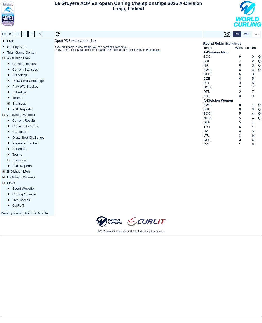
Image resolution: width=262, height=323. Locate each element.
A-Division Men (18, 58)
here (123, 47)
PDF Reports (22, 109)
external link (87, 41)
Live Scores (21, 200)
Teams (17, 98)
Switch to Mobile (35, 213)
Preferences (153, 49)
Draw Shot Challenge (28, 81)
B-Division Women (21, 177)
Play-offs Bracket (25, 86)
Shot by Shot (16, 47)
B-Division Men (18, 171)
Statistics (19, 103)
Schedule (19, 92)
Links (11, 183)
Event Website (23, 189)
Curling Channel (24, 194)
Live (10, 41)
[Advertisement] (128, 22)
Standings (19, 75)
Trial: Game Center (21, 52)
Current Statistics (25, 69)
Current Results (24, 64)
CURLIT (18, 206)
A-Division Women (21, 115)
